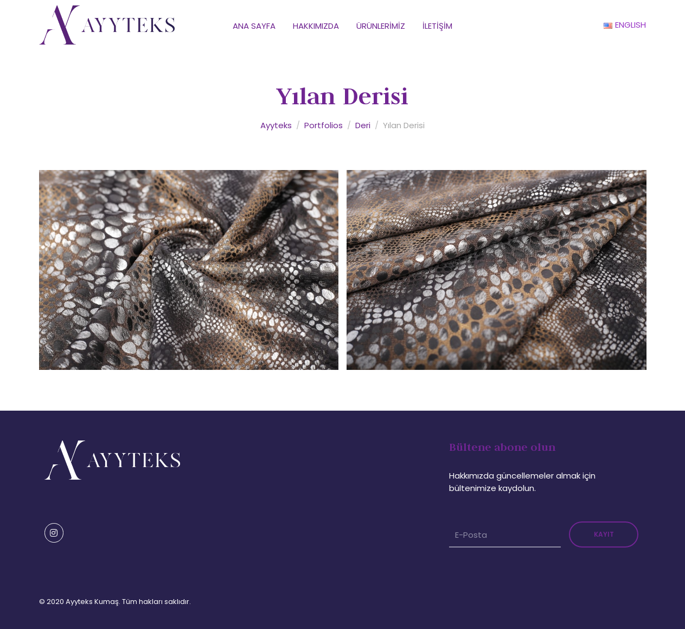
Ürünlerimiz (380, 26)
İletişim (437, 26)
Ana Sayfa (254, 26)
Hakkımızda (316, 26)
